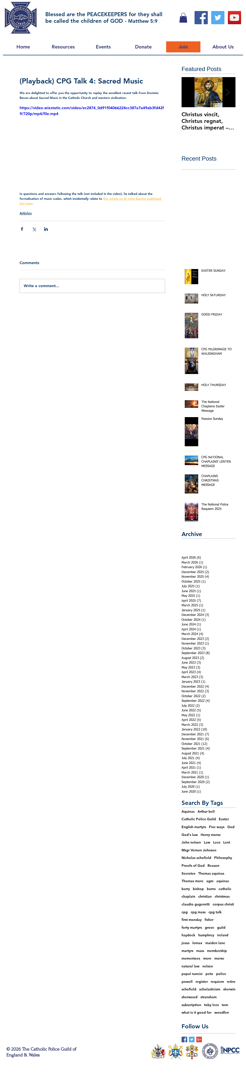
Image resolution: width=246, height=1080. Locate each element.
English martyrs (194, 827)
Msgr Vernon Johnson (199, 850)
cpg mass (198, 912)
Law (207, 842)
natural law (190, 966)
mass (200, 951)
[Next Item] (227, 92)
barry (186, 889)
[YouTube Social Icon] (234, 17)
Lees (216, 842)
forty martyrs (192, 927)
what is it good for (196, 1012)
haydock (188, 935)
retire (231, 981)
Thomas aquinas (211, 873)
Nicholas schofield (196, 858)
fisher (209, 919)
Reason (213, 865)
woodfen (221, 1012)
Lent (226, 842)
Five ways (216, 827)
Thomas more (192, 881)
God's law (190, 835)
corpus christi (223, 904)
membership (217, 951)
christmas (222, 896)
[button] (183, 18)
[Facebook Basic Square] (184, 1039)
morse (219, 958)
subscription (191, 1005)
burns (211, 889)
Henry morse (211, 835)
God (230, 827)
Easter (224, 819)
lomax (197, 943)
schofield (189, 989)
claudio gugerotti (196, 904)
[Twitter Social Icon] (217, 17)
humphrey (206, 935)
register (202, 981)
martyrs (187, 951)
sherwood (189, 997)
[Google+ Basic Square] (199, 1039)
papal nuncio (192, 974)
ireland (222, 935)
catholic (225, 889)
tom (225, 1005)
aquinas (222, 881)
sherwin (229, 989)
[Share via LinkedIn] (46, 229)
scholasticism (209, 989)
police (221, 974)
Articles (26, 213)
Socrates (188, 873)
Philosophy (223, 858)
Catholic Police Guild (199, 819)
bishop (198, 889)
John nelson (191, 842)
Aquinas (188, 811)
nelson (207, 966)
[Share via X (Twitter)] (34, 229)
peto (209, 974)
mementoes (191, 958)
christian (205, 896)
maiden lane (215, 943)
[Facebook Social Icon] (201, 17)
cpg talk (215, 912)
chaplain (188, 896)
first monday (192, 919)
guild (221, 927)
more (207, 958)
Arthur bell (206, 811)
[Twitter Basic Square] (192, 1039)
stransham (208, 997)
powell (187, 981)
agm (209, 881)
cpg (185, 912)
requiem (217, 981)
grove (209, 927)
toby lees (211, 1005)
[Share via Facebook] (22, 229)
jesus (185, 943)
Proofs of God (193, 865)
